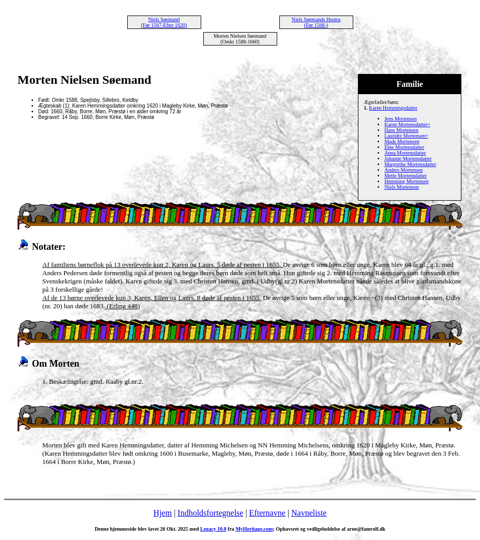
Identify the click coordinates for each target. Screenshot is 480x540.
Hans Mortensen (401, 130)
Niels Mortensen (401, 187)
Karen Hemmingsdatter (393, 108)
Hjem (163, 512)
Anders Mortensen (403, 170)
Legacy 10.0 (213, 529)
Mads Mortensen (401, 141)
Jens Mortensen (400, 119)
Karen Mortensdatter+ (407, 124)
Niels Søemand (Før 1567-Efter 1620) (164, 22)
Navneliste (308, 512)
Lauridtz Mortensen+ (406, 136)
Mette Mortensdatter (405, 175)
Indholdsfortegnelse (210, 512)
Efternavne (267, 512)
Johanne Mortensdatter (407, 158)
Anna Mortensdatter (405, 153)
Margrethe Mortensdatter (410, 164)
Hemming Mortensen (406, 181)
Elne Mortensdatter (404, 147)
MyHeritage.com (254, 529)
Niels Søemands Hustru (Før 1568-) (316, 22)
